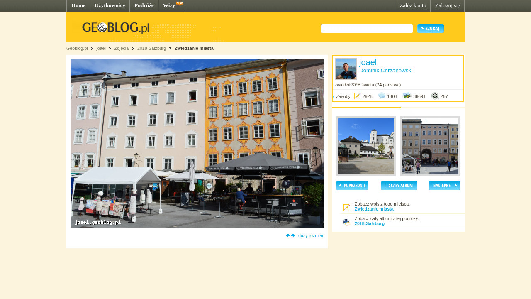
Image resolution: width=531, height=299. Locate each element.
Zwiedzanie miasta (194, 48)
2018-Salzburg (151, 48)
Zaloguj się (447, 5)
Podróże (144, 5)
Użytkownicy (110, 5)
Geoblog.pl (77, 48)
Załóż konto (412, 5)
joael (101, 48)
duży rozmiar (311, 235)
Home (78, 5)
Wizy (169, 5)
